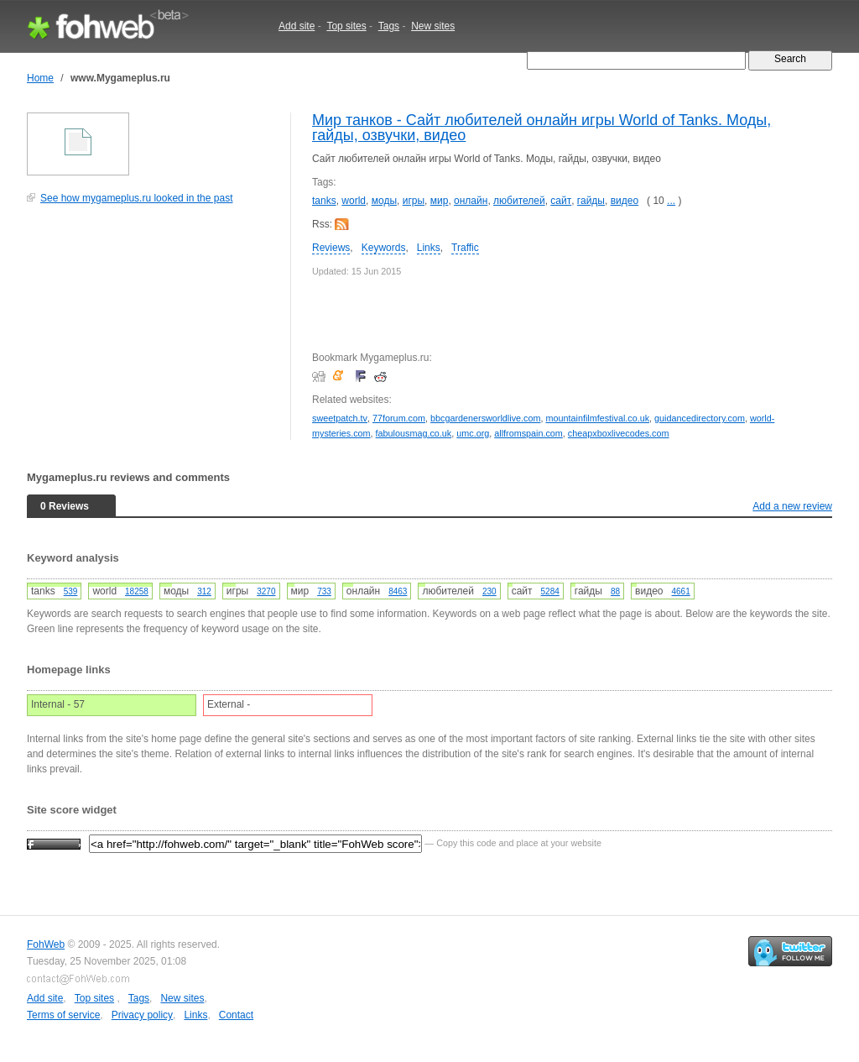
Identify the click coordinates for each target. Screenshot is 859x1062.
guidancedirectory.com (699, 418)
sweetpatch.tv (339, 418)
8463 (397, 591)
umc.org (472, 433)
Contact (236, 1015)
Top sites (346, 26)
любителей (519, 201)
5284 (550, 591)
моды (384, 201)
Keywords (384, 248)
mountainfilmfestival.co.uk (597, 418)
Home (40, 78)
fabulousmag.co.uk (414, 433)
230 (489, 591)
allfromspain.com (528, 433)
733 (324, 591)
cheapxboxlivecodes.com (618, 433)
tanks (324, 201)
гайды (591, 201)
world (353, 201)
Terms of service (63, 1015)
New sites (433, 26)
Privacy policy (142, 1015)
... (671, 201)
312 (204, 591)
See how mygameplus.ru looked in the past (136, 198)
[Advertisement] (153, 331)
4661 (681, 591)
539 (71, 591)
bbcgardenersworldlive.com (485, 418)
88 (615, 591)
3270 (266, 591)
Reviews (331, 248)
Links (428, 248)
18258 (136, 591)
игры (413, 201)
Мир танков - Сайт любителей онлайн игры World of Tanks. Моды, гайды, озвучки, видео (541, 128)
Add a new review (792, 506)
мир (439, 201)
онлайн (470, 201)
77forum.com (398, 418)
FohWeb (46, 944)
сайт (560, 201)
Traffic (465, 248)
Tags (388, 26)
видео (624, 201)
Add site (297, 26)
